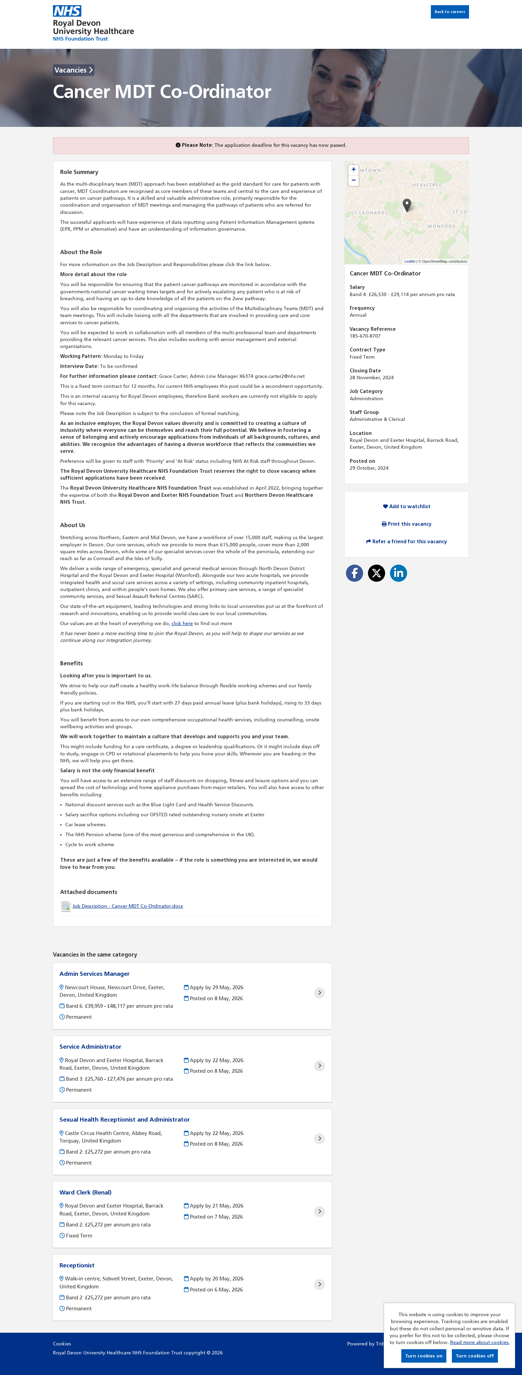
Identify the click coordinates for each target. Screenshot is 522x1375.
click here (182, 623)
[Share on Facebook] (354, 573)
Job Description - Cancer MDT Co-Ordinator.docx (128, 906)
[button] (407, 205)
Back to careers (450, 11)
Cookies (62, 1344)
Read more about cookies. (480, 1342)
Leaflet (409, 261)
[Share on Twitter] (376, 573)
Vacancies (74, 70)
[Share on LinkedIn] (398, 573)
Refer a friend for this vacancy (406, 542)
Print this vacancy (407, 524)
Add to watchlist (407, 507)
